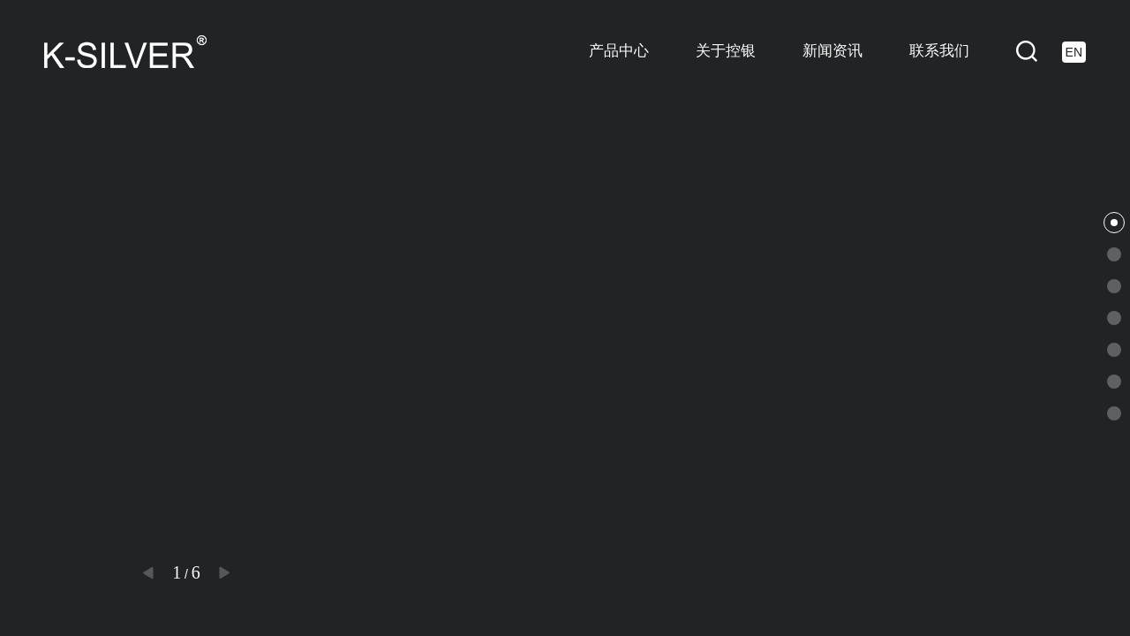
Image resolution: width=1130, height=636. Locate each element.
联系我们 (939, 50)
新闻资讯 (832, 50)
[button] (148, 573)
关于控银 (726, 50)
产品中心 (619, 50)
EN (1074, 52)
